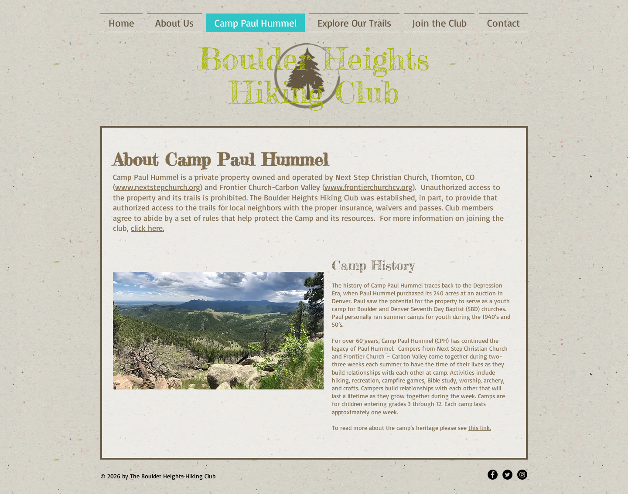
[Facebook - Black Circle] (493, 475)
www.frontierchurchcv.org (368, 187)
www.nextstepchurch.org (157, 187)
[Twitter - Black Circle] (507, 475)
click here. (147, 228)
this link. (479, 427)
